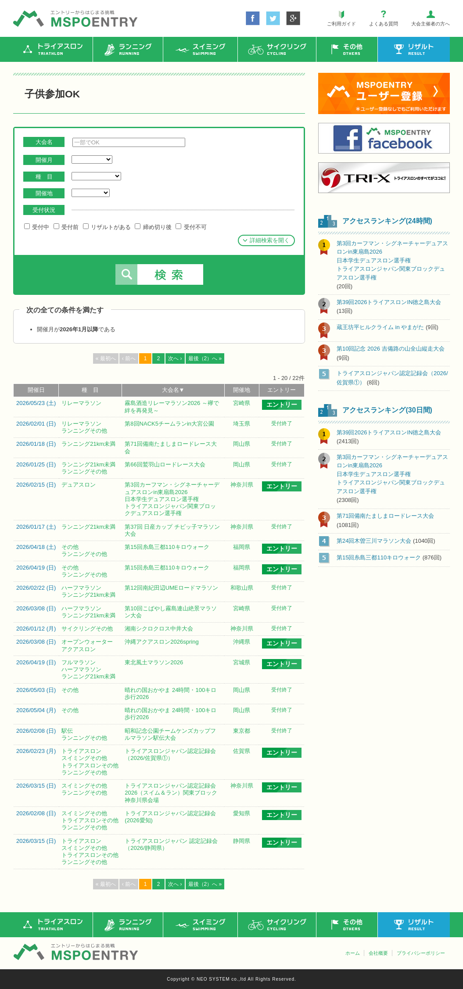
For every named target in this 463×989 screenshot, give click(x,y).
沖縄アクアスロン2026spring (161, 641)
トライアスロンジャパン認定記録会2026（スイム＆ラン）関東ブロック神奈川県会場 (171, 792)
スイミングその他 (84, 758)
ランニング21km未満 (88, 444)
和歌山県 (241, 587)
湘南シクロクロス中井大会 (159, 628)
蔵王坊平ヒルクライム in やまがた (380, 327)
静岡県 (241, 841)
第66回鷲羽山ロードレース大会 (165, 464)
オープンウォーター (87, 641)
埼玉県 (241, 423)
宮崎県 (241, 403)
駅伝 (67, 730)
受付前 (66, 226)
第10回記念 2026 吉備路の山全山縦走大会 (391, 348)
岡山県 (241, 444)
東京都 (241, 730)
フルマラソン (78, 662)
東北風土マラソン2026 (154, 662)
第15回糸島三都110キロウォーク (167, 547)
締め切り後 (153, 226)
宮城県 (241, 662)
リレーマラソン (81, 403)
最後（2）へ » (205, 358)
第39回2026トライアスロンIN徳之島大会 (389, 302)
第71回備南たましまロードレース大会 (385, 515)
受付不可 (191, 226)
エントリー (281, 390)
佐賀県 (241, 751)
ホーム (352, 953)
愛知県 (241, 813)
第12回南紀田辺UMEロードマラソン (171, 587)
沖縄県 (241, 641)
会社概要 (378, 953)
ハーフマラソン (81, 587)
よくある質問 (383, 23)
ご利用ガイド (341, 23)
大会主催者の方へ (430, 23)
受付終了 (281, 423)
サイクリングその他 (87, 628)
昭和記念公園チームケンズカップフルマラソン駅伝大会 (170, 734)
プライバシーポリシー (421, 953)
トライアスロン (81, 751)
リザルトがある (107, 226)
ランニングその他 (84, 430)
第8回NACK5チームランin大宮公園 (169, 423)
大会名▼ (173, 390)
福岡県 (241, 547)
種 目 (90, 390)
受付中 (36, 226)
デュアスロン (78, 484)
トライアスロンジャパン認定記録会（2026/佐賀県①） (170, 754)
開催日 (36, 390)
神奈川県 (241, 484)
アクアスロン (78, 649)
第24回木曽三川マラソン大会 (374, 541)
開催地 (241, 390)
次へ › (175, 358)
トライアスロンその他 (89, 765)
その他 (70, 547)
